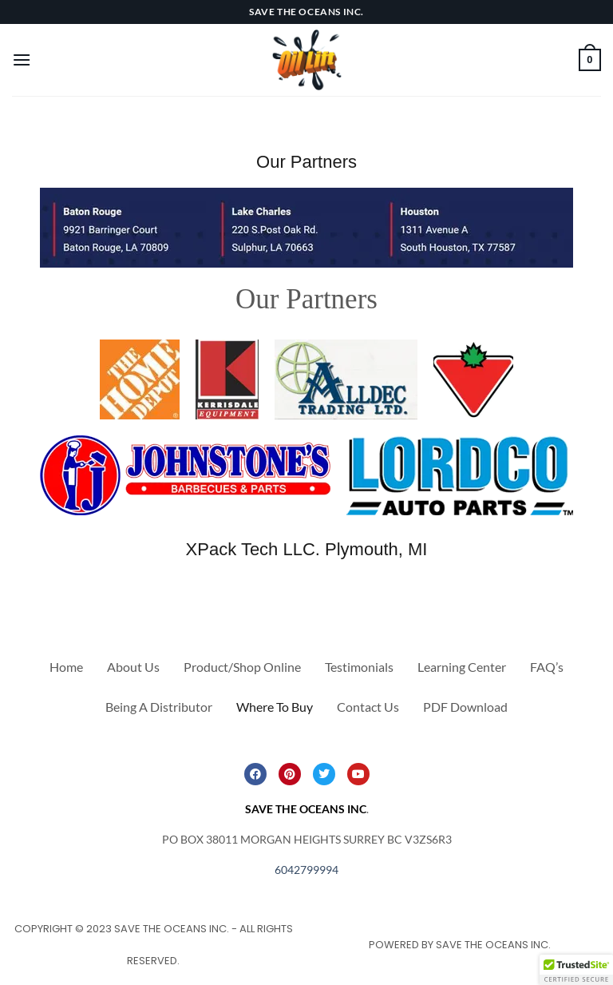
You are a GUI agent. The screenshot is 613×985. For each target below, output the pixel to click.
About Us (133, 666)
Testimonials (359, 666)
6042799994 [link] (306, 869)
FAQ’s (547, 666)
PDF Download (465, 706)
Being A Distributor (158, 706)
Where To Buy (274, 706)
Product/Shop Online (242, 666)
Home (66, 666)
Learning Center (461, 666)
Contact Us (368, 706)
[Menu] (21, 59)
